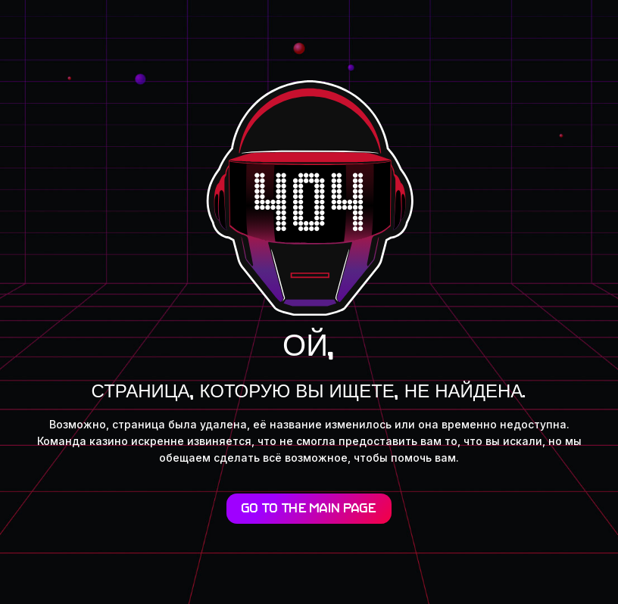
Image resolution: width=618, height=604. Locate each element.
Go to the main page (309, 509)
